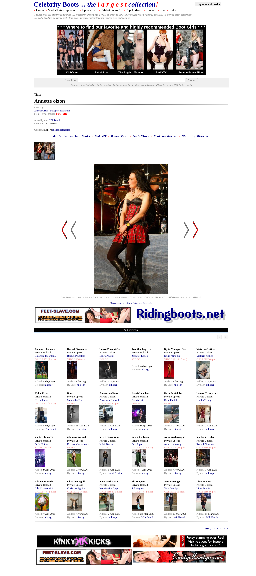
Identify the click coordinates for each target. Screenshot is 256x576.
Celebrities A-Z (110, 10)
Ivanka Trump (203, 399)
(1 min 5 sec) (179, 359)
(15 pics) (117, 491)
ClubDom (72, 72)
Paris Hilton (41, 444)
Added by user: (41, 120)
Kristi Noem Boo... (110, 437)
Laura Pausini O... (109, 349)
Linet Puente (203, 481)
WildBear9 (54, 120)
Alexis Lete (138, 399)
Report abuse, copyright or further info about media (131, 303)
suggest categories (61, 129)
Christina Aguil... (77, 481)
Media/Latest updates (61, 10)
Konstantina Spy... (109, 481)
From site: (39, 123)
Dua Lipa (137, 444)
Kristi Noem (106, 444)
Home (40, 10)
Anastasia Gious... (109, 393)
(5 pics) (51, 359)
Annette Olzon (41, 110)
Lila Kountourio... (45, 481)
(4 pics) (83, 491)
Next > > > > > (216, 528)
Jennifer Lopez (140, 355)
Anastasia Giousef (109, 399)
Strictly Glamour (195, 136)
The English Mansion (131, 72)
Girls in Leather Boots (71, 136)
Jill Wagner (138, 481)
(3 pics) (116, 403)
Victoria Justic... (205, 349)
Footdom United (165, 136)
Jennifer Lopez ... (142, 349)
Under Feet (119, 136)
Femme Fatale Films (191, 72)
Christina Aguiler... (77, 488)
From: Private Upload (44, 113)
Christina (82, 428)
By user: (39, 384)
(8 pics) (213, 447)
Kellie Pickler (42, 399)
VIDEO (71, 359)
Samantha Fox (75, 399)
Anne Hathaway (172, 444)
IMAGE (103, 359)
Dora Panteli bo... (174, 393)
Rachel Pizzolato (76, 355)
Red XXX (161, 72)
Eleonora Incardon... (46, 355)
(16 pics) (181, 447)
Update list (89, 10)
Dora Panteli (171, 399)
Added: (39, 381)
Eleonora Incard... (45, 349)
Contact (150, 10)
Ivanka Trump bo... (207, 393)
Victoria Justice (204, 355)
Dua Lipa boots (140, 437)
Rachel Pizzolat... (77, 349)
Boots (70, 393)
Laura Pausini (106, 355)
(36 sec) (80, 359)
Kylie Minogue (172, 355)
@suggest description (60, 110)
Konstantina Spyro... (110, 488)
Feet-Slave (140, 136)
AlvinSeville (115, 473)
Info (162, 10)
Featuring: (39, 107)
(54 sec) (47, 447)
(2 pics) (51, 403)
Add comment (131, 330)
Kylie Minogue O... (175, 349)
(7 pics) (148, 447)
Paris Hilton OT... (45, 437)
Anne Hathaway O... (175, 437)
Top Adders (133, 10)
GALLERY (41, 359)
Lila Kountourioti (44, 488)
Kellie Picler (42, 393)
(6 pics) (213, 359)
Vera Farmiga (172, 481)
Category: (39, 129)
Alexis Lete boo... (141, 393)
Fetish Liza (101, 72)
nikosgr (48, 384)
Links (172, 10)
